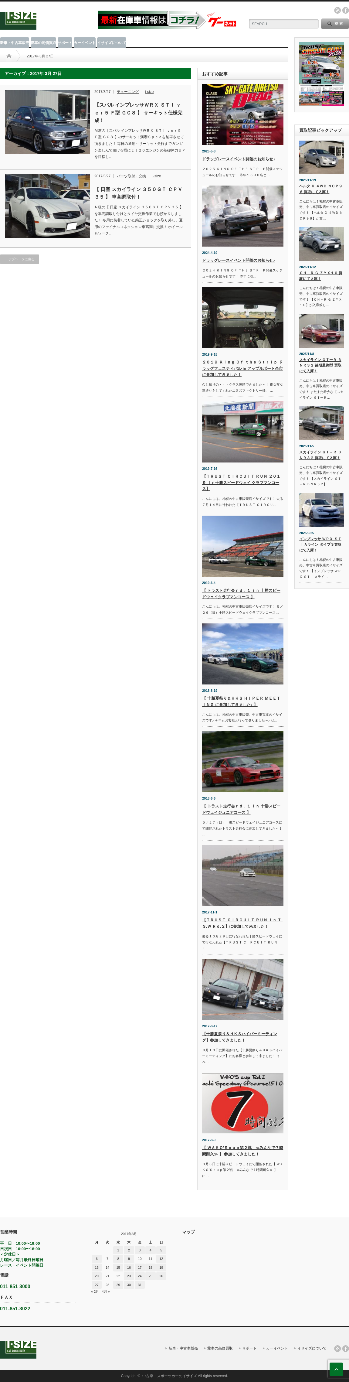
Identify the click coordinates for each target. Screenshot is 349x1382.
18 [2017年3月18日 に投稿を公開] (150, 1267)
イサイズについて (111, 43)
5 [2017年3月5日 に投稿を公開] (161, 1250)
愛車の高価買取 (43, 43)
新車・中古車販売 (14, 43)
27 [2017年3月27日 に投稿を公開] (97, 1285)
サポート (65, 43)
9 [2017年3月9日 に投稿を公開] (129, 1259)
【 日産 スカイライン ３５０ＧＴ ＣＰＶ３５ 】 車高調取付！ (138, 193)
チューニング (128, 92)
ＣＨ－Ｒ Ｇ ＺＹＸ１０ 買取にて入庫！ (320, 276)
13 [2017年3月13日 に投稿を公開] (97, 1267)
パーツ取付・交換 (131, 176)
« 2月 (95, 1291)
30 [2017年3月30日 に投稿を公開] (129, 1285)
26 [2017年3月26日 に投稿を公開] (161, 1276)
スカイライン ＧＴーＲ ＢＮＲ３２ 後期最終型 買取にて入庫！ (320, 365)
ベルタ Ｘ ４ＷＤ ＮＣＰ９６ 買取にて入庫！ (320, 189)
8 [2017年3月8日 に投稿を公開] (118, 1259)
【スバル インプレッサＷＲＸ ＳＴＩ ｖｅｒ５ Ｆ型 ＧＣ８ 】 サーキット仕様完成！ (138, 112)
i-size (149, 92)
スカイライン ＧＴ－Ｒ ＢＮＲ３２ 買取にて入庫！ (320, 455)
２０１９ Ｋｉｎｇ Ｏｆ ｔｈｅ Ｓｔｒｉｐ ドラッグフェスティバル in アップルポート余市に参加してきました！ (242, 368)
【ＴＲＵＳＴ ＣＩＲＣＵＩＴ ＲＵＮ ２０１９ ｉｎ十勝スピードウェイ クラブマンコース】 (241, 482)
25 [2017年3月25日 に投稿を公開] (150, 1276)
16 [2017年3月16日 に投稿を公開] (129, 1267)
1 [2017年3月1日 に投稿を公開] (118, 1250)
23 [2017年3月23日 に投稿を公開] (129, 1276)
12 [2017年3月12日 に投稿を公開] (161, 1259)
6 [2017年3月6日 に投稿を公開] (97, 1259)
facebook (345, 10)
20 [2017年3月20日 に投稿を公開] (97, 1276)
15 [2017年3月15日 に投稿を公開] (118, 1267)
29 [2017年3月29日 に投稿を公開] (118, 1285)
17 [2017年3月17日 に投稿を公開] (139, 1267)
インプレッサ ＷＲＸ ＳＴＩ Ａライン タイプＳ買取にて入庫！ (320, 544)
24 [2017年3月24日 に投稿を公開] (139, 1276)
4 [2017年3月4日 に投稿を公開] (150, 1250)
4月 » (106, 1291)
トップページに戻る (20, 259)
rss (337, 10)
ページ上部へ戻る (336, 1369)
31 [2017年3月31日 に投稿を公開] (139, 1285)
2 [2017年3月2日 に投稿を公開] (129, 1250)
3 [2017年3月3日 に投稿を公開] (140, 1250)
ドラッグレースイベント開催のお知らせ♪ (238, 159)
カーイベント (85, 43)
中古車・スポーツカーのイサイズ (169, 1376)
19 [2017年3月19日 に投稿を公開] (161, 1267)
